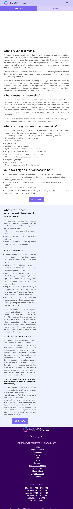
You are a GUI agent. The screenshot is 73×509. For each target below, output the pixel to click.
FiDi (37, 458)
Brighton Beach (37, 450)
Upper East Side (37, 474)
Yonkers (37, 476)
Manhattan (37, 452)
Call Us (55, 8)
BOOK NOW (36, 199)
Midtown (37, 455)
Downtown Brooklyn (37, 466)
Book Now (18, 8)
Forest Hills (37, 468)
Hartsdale (37, 463)
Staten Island (37, 471)
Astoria (37, 447)
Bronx (37, 460)
